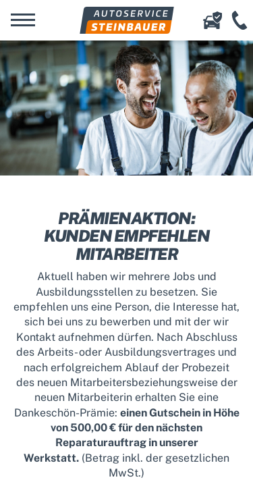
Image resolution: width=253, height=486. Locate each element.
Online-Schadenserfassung (212, 20)
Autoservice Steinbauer (127, 20)
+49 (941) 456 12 (239, 20)
